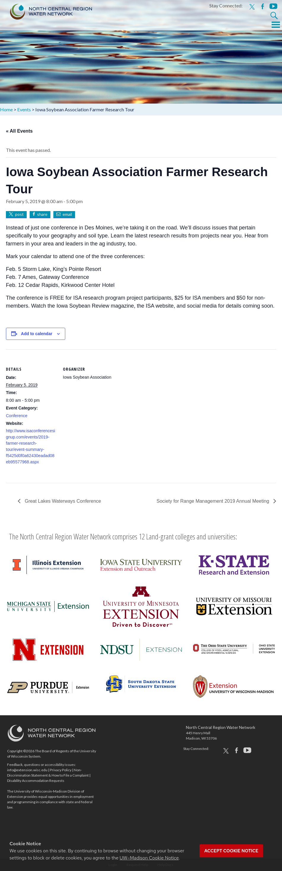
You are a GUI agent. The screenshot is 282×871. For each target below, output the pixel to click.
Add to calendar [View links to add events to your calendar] (36, 333)
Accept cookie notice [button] (231, 851)
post (19, 214)
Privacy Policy (60, 770)
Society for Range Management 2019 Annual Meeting (213, 501)
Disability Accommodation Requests (35, 780)
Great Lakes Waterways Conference (62, 501)
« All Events (19, 131)
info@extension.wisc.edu (27, 770)
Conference (16, 415)
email (67, 214)
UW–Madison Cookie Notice (149, 858)
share (42, 214)
